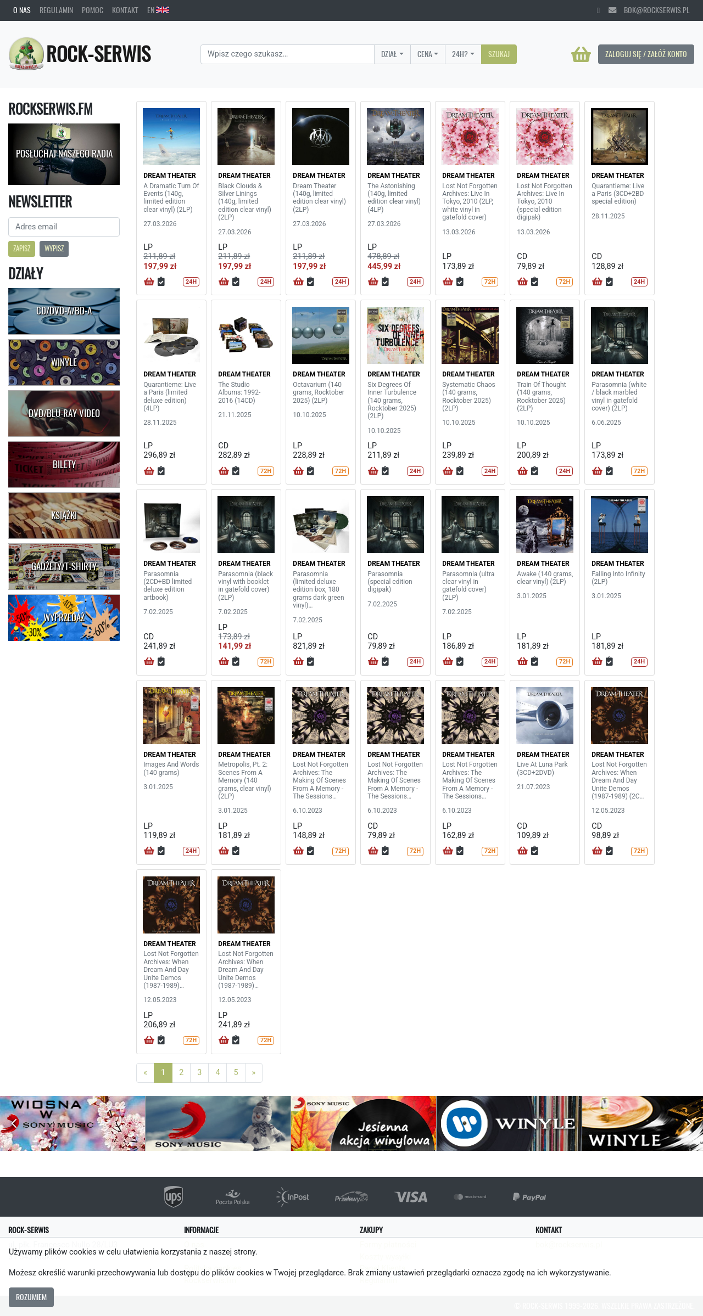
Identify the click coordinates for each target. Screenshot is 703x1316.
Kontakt (125, 9)
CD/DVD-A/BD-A (64, 310)
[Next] (254, 1073)
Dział (389, 53)
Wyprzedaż (64, 617)
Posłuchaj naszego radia (64, 153)
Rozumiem (31, 1296)
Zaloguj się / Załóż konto (646, 53)
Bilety (64, 464)
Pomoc (92, 9)
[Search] (287, 54)
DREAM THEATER (169, 175)
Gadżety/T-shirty (64, 566)
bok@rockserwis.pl (649, 9)
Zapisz (21, 248)
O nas (22, 9)
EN (158, 9)
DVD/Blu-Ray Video (64, 413)
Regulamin (56, 9)
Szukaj (499, 53)
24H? (460, 53)
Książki (64, 515)
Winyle (64, 362)
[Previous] (145, 1073)
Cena (424, 53)
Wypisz (54, 248)
